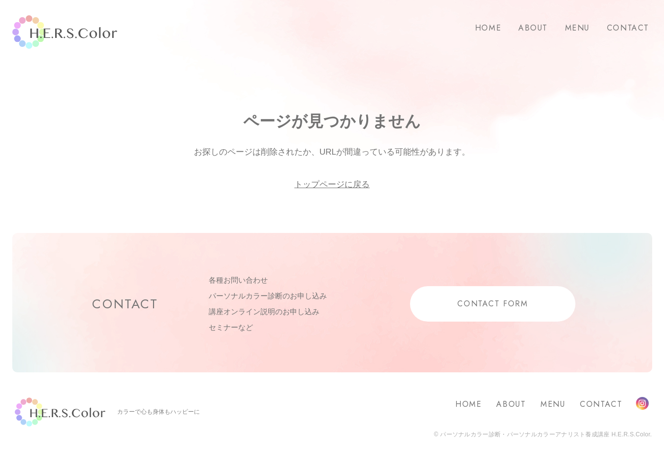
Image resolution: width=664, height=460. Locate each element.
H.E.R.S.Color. (64, 32)
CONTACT (628, 27)
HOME (488, 27)
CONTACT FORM (492, 303)
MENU (577, 27)
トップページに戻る (332, 184)
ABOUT (533, 27)
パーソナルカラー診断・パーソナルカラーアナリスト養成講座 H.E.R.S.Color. (545, 434)
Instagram (642, 403)
